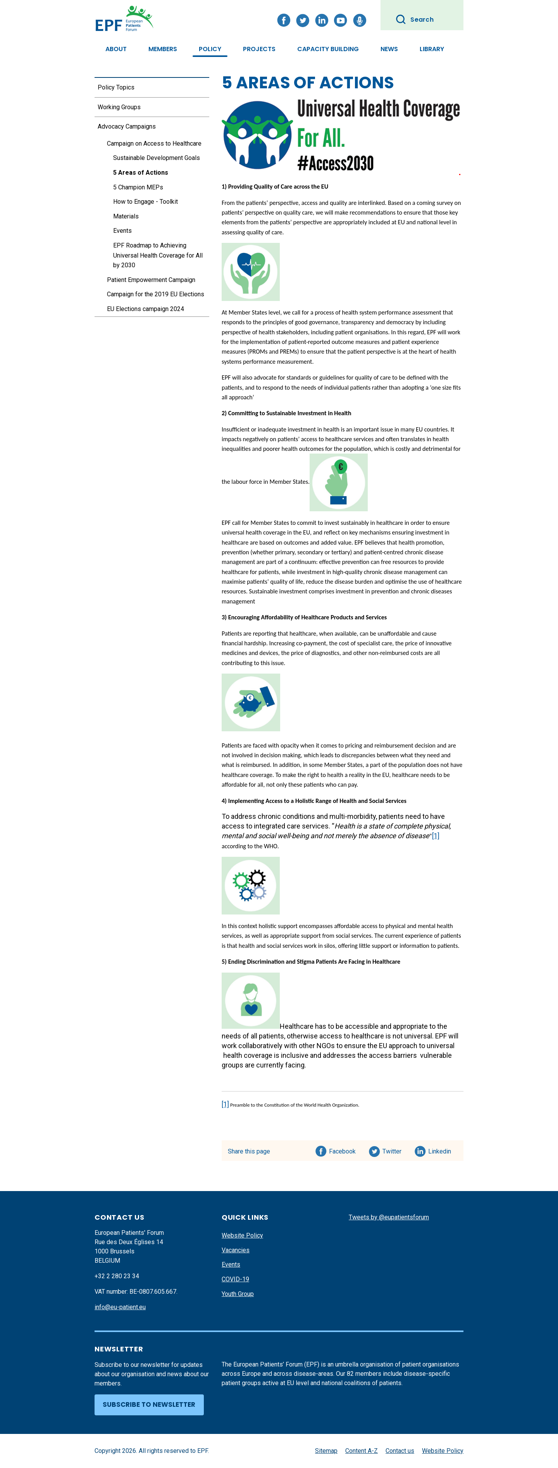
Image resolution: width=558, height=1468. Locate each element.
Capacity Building (328, 49)
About (116, 49)
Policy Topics (116, 87)
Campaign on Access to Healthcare (154, 143)
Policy (210, 49)
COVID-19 (235, 1279)
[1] (435, 836)
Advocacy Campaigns (127, 126)
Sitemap (326, 1450)
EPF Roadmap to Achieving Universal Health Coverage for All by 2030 (158, 255)
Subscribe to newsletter (149, 1404)
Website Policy (242, 1235)
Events (122, 230)
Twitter (394, 1150)
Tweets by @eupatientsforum (389, 1217)
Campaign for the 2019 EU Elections (155, 294)
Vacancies (236, 1250)
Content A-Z (361, 1450)
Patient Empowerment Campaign (151, 280)
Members (162, 49)
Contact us (400, 1450)
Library (432, 49)
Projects (259, 49)
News (389, 49)
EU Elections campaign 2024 (145, 309)
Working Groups (119, 107)
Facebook (342, 1150)
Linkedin (440, 1150)
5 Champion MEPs (138, 187)
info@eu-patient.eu (120, 1307)
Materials (126, 216)
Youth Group (238, 1294)
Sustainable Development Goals (156, 158)
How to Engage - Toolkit (145, 201)
